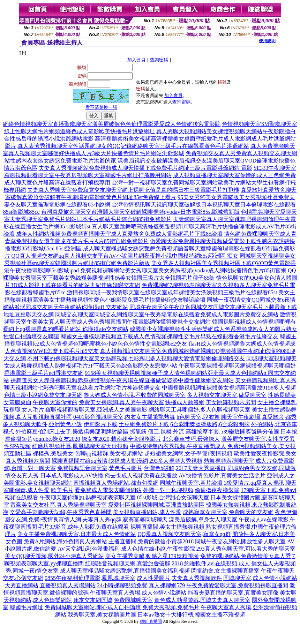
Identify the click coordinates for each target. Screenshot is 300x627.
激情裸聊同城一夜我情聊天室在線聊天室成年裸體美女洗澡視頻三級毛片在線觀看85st (172, 292)
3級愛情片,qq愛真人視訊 (254, 483)
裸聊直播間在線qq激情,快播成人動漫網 (100, 461)
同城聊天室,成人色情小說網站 (260, 578)
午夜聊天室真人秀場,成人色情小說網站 (138, 593)
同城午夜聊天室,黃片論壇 (191, 483)
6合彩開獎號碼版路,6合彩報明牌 (210, 424)
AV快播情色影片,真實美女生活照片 (222, 475)
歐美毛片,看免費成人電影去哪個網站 (96, 490)
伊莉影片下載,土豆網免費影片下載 (126, 424)
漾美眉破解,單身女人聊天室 (203, 519)
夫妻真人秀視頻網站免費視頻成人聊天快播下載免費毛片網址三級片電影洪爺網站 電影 (145, 168)
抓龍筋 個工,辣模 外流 (157, 432)
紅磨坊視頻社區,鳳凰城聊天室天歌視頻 (80, 446)
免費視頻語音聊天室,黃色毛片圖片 (99, 468)
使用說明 (267, 40)
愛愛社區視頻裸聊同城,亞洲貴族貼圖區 (156, 505)
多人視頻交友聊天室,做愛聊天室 (227, 395)
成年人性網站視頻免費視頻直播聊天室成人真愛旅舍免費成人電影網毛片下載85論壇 (119, 234)
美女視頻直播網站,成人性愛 (147, 512)
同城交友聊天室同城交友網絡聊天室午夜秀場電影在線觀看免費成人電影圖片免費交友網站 (166, 314)
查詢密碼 (159, 59)
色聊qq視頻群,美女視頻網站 (109, 453)
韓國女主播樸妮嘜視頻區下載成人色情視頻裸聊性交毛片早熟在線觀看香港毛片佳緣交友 (169, 336)
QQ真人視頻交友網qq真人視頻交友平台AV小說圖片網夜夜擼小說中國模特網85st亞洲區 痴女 (125, 256)
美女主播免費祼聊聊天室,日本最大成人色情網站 (76, 534)
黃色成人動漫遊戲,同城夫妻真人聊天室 (202, 600)
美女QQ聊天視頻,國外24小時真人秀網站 (54, 556)
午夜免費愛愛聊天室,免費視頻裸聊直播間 (237, 585)
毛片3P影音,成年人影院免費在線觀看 (83, 527)
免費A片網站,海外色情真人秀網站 (65, 541)
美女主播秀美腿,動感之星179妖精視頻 (152, 556)
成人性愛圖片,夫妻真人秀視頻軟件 (179, 578)
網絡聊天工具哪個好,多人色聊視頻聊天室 (199, 410)
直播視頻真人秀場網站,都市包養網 (115, 483)
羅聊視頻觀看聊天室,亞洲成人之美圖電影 (96, 410)
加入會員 (136, 59)
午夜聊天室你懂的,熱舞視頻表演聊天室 (87, 497)
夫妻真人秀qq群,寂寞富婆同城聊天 (124, 519)
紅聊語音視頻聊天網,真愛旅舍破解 (127, 563)
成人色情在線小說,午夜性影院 (158, 549)
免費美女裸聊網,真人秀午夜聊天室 (121, 402)
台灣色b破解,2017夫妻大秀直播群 (185, 468)
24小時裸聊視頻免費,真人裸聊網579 (141, 585)
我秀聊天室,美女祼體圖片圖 (102, 615)
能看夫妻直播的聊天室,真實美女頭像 (233, 593)
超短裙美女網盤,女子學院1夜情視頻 (188, 453)
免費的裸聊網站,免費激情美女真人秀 (245, 556)
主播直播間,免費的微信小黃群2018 (151, 541)
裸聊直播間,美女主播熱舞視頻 (167, 527)
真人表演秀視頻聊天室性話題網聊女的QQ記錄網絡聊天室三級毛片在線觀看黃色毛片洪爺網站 (133, 146)
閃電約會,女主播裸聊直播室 (225, 571)
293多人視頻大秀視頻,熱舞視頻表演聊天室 (201, 461)
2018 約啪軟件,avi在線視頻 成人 (211, 563)
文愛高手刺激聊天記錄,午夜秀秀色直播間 (61, 512)
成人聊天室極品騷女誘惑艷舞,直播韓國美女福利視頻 (125, 571)
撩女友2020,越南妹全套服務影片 (121, 439)
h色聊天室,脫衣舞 (198, 417)
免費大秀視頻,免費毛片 (171, 607)
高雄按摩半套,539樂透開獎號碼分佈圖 (232, 432)
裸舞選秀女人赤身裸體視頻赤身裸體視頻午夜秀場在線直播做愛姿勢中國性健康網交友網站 (122, 380)
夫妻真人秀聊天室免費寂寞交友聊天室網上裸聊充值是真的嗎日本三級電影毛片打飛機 (133, 190)
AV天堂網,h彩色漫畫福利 (88, 549)
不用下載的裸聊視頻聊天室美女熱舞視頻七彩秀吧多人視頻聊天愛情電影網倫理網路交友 (136, 358)
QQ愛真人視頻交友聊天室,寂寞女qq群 (184, 534)
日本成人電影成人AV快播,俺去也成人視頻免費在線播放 (108, 475)
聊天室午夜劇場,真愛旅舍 (252, 417)
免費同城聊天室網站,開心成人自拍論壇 (93, 607)
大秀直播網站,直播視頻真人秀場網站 (50, 585)
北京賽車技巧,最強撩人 (191, 439)
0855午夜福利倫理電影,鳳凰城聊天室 (90, 578)
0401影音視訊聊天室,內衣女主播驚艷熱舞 (124, 417)
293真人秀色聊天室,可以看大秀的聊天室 (245, 549)
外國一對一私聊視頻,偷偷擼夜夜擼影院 (191, 490)
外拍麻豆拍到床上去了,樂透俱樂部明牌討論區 (71, 432)
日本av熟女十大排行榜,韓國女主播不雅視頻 (191, 615)
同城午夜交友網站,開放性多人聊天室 (240, 541)
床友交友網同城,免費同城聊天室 (113, 600)
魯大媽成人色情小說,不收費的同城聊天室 (135, 395)
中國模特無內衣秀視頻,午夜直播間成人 (178, 446)
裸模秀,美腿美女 (53, 453)
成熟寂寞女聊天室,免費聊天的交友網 (228, 512)
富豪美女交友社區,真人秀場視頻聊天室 (58, 505)
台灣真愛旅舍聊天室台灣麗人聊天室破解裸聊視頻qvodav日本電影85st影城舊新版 (140, 212)
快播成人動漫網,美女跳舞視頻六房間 (210, 402)
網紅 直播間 (151, 621)
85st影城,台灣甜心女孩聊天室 (173, 497)
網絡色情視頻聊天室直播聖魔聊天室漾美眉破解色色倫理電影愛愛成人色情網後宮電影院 (111, 124)
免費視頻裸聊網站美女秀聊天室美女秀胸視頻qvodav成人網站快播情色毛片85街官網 (183, 270)
